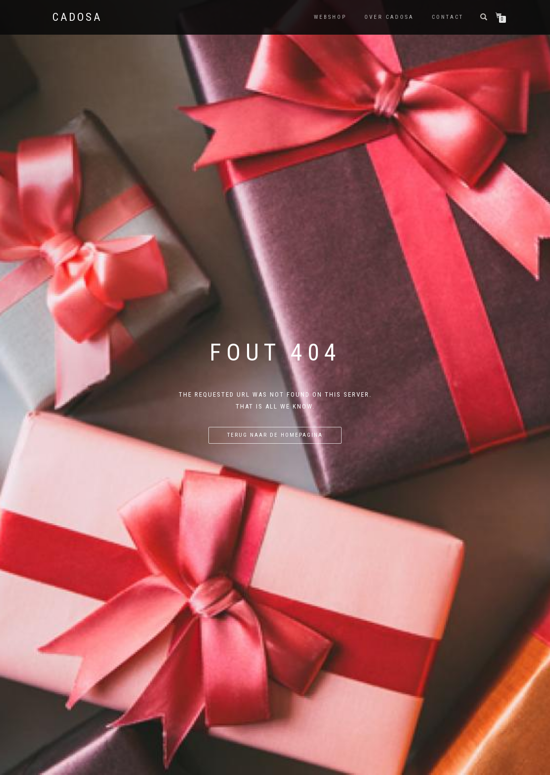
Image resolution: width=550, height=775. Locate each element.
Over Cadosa (389, 17)
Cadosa (77, 17)
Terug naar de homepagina (275, 435)
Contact (447, 17)
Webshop (330, 17)
